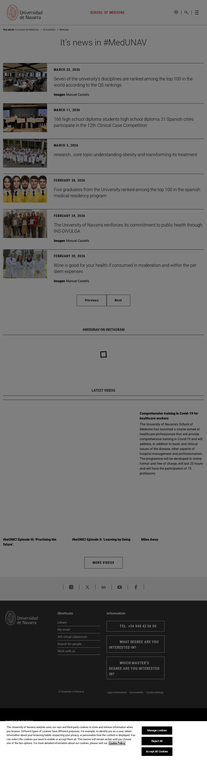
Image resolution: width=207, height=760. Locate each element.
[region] (103, 740)
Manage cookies (157, 730)
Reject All (156, 741)
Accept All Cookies (157, 751)
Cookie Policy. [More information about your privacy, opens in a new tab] (117, 743)
